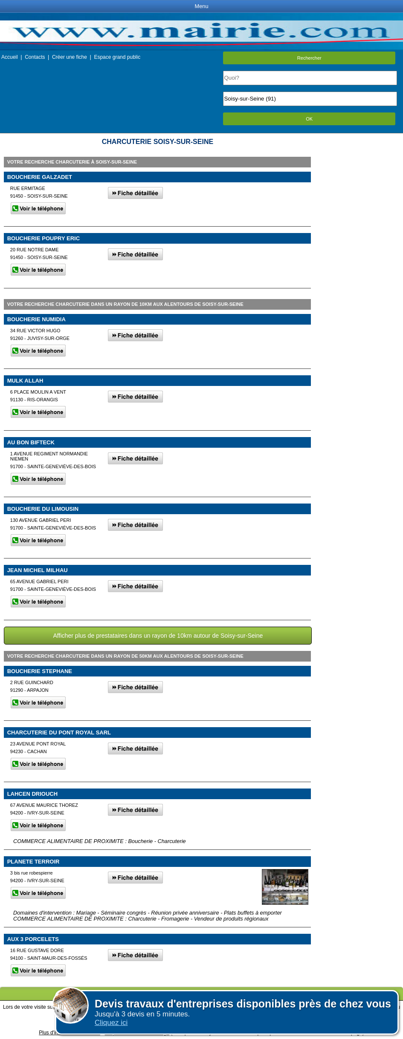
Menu (201, 6)
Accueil (9, 57)
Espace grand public (117, 57)
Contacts (35, 57)
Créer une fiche (69, 57)
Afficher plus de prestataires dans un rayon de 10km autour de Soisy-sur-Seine (158, 635)
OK (309, 118)
